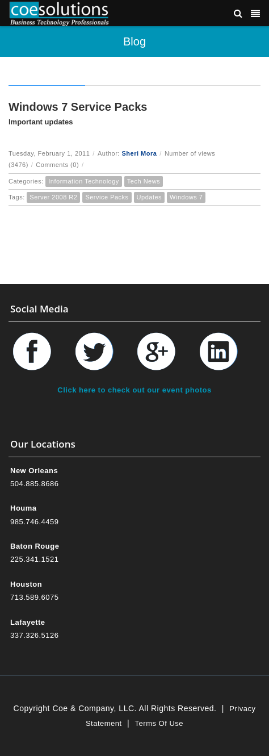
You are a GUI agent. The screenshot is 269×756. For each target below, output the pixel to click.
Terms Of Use (159, 723)
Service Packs (106, 197)
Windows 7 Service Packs (78, 107)
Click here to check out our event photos (134, 390)
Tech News (143, 181)
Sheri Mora (139, 153)
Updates (149, 197)
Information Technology (83, 181)
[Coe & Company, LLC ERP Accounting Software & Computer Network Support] (59, 13)
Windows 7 (186, 197)
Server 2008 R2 (53, 197)
